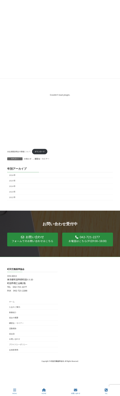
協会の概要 (13, 318)
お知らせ (27, 159)
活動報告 (12, 328)
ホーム (12, 302)
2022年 (12, 197)
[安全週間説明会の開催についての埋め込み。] (60, 95)
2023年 (12, 192)
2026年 (12, 175)
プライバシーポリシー (18, 344)
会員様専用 (13, 350)
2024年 (12, 186)
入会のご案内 (14, 307)
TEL (106, 391)
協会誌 (12, 334)
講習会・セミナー (42, 159)
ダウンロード (40, 152)
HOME (44, 391)
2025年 (12, 180)
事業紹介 (12, 312)
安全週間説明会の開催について (19, 152)
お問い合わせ (14, 339)
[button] (32, 239)
